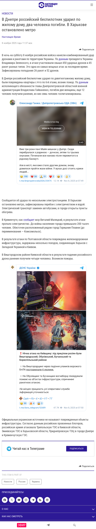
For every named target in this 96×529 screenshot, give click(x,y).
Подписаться (76, 448)
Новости (7, 13)
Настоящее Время (11, 36)
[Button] (86, 49)
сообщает (29, 219)
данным (63, 59)
